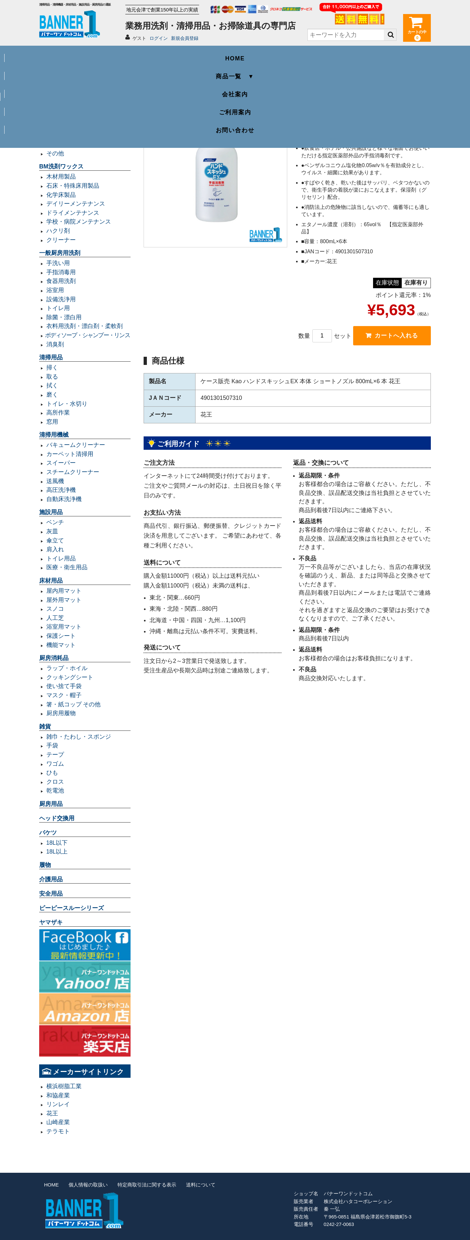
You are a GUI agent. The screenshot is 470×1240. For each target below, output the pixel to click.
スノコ (55, 608)
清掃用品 (51, 357)
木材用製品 (61, 176)
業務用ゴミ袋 (56, 89)
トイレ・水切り (66, 403)
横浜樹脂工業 (64, 1086)
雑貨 (45, 726)
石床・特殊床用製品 (72, 185)
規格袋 (55, 135)
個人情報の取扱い (88, 1184)
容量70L (57, 108)
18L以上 (57, 851)
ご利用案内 (313, 54)
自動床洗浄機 (64, 499)
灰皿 (52, 531)
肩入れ (55, 549)
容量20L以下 (62, 126)
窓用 (52, 421)
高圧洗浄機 (61, 490)
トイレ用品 (61, 558)
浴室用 (55, 290)
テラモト (58, 1131)
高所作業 (58, 412)
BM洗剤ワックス (61, 166)
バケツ (48, 832)
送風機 (55, 481)
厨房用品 (51, 804)
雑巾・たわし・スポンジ (78, 736)
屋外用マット (64, 600)
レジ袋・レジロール (72, 144)
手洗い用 (58, 263)
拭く (52, 385)
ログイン (158, 38)
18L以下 (57, 843)
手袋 (52, 745)
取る (52, 376)
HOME (78, 54)
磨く (52, 394)
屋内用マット (64, 591)
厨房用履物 (61, 713)
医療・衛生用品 (66, 567)
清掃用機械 (54, 435)
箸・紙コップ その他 (73, 704)
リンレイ (58, 1104)
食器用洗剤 (61, 281)
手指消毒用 (61, 272)
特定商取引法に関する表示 (147, 1184)
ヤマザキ (51, 922)
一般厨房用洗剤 (59, 253)
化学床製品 (61, 195)
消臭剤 (55, 344)
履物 (45, 865)
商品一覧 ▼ (156, 54)
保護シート (61, 636)
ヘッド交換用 (56, 818)
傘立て (55, 540)
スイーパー (61, 463)
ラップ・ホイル (66, 668)
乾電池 (55, 790)
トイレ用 (58, 308)
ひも (52, 772)
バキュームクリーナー (75, 445)
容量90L (57, 117)
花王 (52, 1113)
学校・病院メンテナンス (78, 221)
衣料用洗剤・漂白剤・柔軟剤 (84, 326)
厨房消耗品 (54, 658)
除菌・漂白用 (64, 317)
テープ (55, 754)
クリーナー (61, 240)
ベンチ (55, 522)
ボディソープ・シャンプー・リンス (87, 335)
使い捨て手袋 (64, 686)
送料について (200, 1184)
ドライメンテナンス (72, 213)
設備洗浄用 (61, 299)
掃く (52, 367)
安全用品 (51, 893)
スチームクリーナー (72, 472)
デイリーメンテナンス (75, 203)
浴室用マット (64, 626)
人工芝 (55, 618)
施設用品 (51, 512)
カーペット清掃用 (69, 454)
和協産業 (58, 1095)
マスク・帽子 (64, 695)
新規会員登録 (184, 38)
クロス (55, 781)
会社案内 (235, 54)
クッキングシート (69, 677)
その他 (55, 153)
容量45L (57, 99)
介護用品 (51, 879)
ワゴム (55, 764)
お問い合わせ (391, 54)
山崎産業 (58, 1122)
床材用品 (51, 580)
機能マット (61, 645)
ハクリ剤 (58, 231)
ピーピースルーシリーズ (71, 908)
